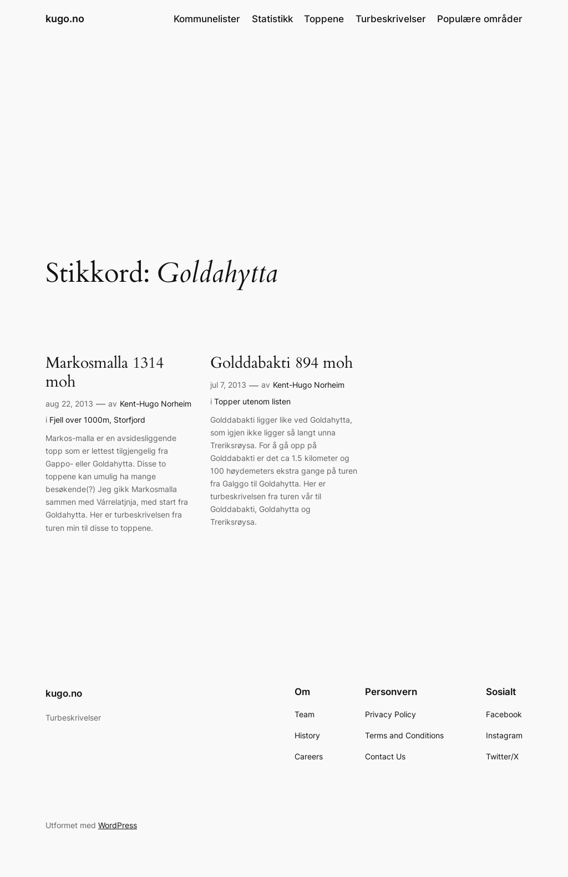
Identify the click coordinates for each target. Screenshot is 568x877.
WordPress (117, 825)
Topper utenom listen (252, 401)
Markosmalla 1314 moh (104, 372)
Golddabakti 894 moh (281, 363)
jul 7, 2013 (228, 384)
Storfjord (129, 419)
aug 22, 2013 (69, 403)
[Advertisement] (284, 126)
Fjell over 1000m (79, 419)
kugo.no (64, 18)
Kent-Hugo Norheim (155, 403)
